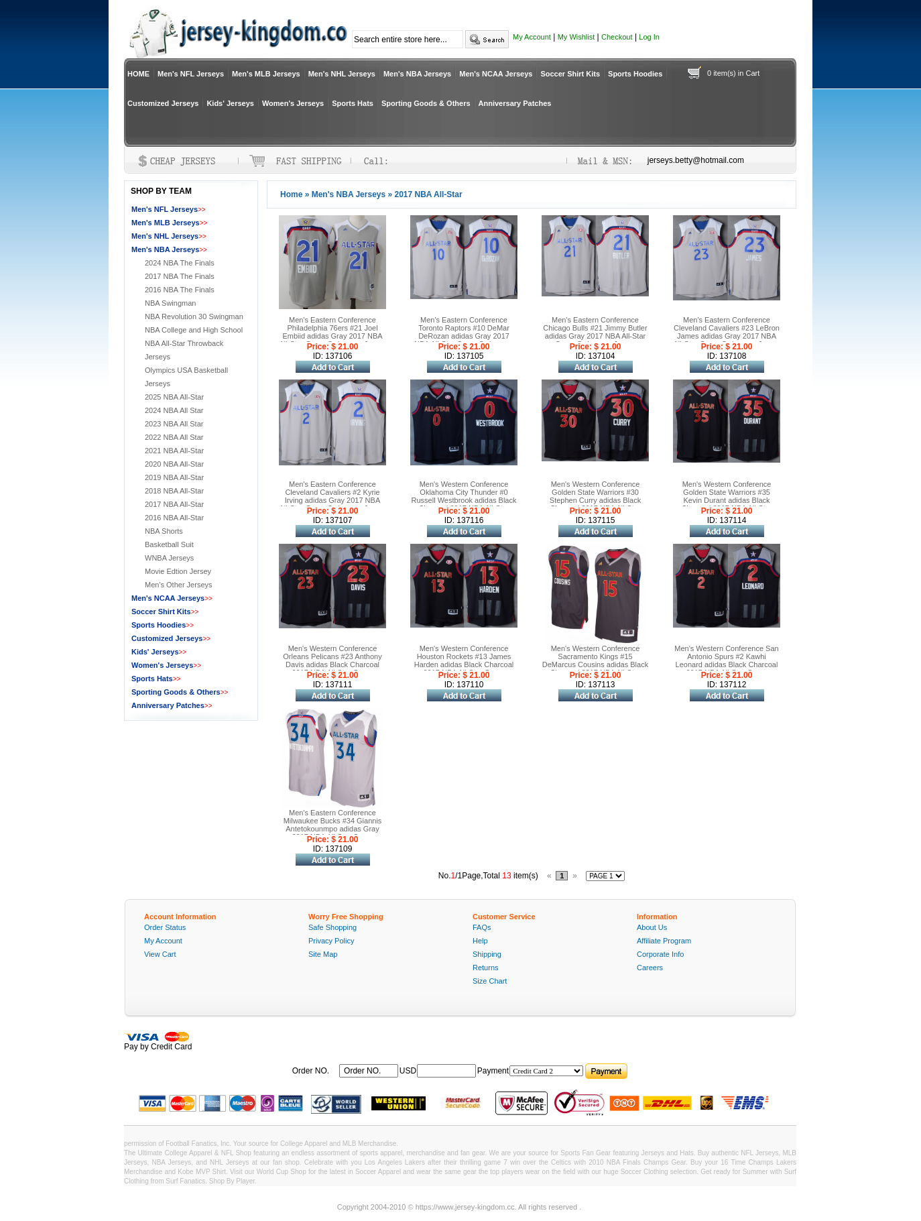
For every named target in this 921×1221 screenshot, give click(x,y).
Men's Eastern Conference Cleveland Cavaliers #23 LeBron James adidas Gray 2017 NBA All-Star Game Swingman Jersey (727, 332)
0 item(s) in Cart (733, 73)
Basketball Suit (169, 544)
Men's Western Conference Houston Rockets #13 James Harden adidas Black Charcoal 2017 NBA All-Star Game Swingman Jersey (464, 664)
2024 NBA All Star (174, 410)
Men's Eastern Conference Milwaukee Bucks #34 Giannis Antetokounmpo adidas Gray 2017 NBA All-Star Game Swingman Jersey (333, 829)
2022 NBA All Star (174, 437)
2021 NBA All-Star (174, 451)
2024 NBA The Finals (179, 263)
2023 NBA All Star (174, 424)
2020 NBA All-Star (174, 464)
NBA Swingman (170, 303)
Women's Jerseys (293, 103)
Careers (650, 968)
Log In (649, 37)
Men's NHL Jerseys (341, 74)
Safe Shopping (332, 927)
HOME (138, 74)
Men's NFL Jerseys (191, 74)
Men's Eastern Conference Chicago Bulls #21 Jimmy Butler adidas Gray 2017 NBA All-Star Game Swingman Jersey (595, 332)
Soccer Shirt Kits (570, 74)
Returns (486, 968)
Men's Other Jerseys (178, 585)
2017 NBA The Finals (179, 276)
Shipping (487, 954)
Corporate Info (660, 954)
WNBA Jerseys (169, 558)
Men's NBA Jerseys (417, 74)
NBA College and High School (194, 330)
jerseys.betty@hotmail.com (696, 160)
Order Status (165, 927)
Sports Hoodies (635, 74)
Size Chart (490, 981)
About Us (652, 927)
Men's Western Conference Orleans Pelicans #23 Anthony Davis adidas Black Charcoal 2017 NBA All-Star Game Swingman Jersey (332, 664)
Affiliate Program (664, 941)
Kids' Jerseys (230, 103)
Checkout (616, 37)
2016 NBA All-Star (174, 518)
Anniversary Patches (515, 103)
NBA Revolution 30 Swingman (194, 316)
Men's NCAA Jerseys (495, 74)
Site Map (322, 954)
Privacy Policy (331, 941)
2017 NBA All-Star (174, 504)
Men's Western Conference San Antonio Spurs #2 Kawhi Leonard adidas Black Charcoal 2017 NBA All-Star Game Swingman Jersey (726, 664)
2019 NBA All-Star (174, 477)
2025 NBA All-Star (174, 397)
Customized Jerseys (162, 103)
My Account (532, 37)
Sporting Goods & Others (426, 103)
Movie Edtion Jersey (178, 571)
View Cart (160, 954)
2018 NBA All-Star (174, 491)
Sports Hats (352, 103)
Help (480, 941)
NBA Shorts (164, 531)
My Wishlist (576, 37)
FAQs (482, 927)
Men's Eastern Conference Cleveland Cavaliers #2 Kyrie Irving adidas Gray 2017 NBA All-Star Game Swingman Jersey (333, 496)
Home (291, 194)
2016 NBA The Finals (179, 290)
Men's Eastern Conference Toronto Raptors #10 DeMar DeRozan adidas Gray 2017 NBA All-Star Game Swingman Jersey (463, 336)
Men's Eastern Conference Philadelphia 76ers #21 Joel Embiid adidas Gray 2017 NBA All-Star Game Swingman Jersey (333, 332)
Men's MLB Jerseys (266, 74)
